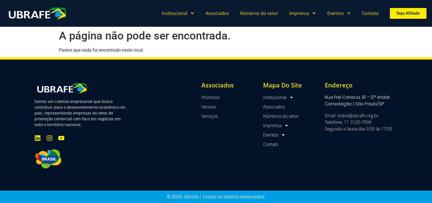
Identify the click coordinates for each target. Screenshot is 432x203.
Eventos (339, 13)
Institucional (178, 13)
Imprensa (302, 13)
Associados (217, 13)
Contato (370, 13)
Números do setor (259, 13)
